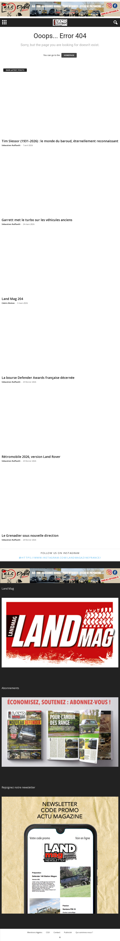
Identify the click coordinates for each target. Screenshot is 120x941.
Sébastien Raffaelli (11, 145)
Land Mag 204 (12, 299)
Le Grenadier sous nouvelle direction (30, 535)
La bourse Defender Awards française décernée (38, 378)
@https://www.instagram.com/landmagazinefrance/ (60, 557)
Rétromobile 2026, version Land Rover (31, 457)
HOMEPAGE (69, 55)
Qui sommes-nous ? (84, 932)
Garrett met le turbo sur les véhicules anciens (37, 220)
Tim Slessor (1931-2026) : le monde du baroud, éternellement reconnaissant (60, 141)
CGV (48, 932)
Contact (56, 932)
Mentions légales (34, 932)
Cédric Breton (8, 303)
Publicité (68, 932)
